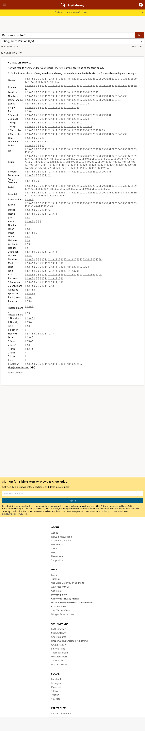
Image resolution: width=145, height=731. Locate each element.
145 (85, 167)
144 (80, 167)
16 (62, 78)
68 (115, 158)
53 (67, 158)
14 (55, 78)
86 (61, 161)
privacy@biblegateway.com (14, 513)
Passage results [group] (12, 53)
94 (86, 161)
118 (76, 164)
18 (68, 78)
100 (106, 161)
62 (96, 158)
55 (73, 158)
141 (67, 167)
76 (29, 161)
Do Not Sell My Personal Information (71, 602)
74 (134, 158)
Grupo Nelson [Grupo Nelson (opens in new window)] (58, 644)
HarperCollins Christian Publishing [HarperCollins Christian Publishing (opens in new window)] (69, 640)
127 (116, 164)
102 (115, 161)
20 (74, 78)
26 (94, 78)
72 (127, 158)
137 (49, 167)
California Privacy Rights (65, 598)
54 (70, 158)
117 (71, 164)
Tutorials (55, 578)
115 (62, 164)
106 (133, 161)
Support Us (57, 560)
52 (64, 158)
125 (107, 164)
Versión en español (61, 713)
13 (52, 78)
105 (128, 161)
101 (111, 161)
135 (40, 167)
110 (40, 164)
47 (48, 81)
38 (132, 78)
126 (112, 164)
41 (29, 81)
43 (35, 81)
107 (26, 164)
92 (80, 161)
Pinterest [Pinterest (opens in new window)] (56, 687)
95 (89, 161)
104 (124, 161)
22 (81, 78)
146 (89, 167)
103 (119, 161)
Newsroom (57, 556)
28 (100, 78)
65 (105, 158)
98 (99, 161)
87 (64, 161)
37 (129, 78)
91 (77, 161)
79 (38, 161)
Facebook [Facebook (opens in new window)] (56, 679)
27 (97, 78)
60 (89, 158)
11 (46, 78)
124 (103, 164)
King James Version (18, 367)
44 (38, 81)
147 (94, 167)
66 (108, 158)
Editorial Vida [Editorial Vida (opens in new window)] (58, 648)
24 (87, 78)
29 (103, 78)
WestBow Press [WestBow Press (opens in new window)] (59, 656)
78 (35, 161)
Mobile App (57, 544)
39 (135, 78)
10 (43, 78)
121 (89, 164)
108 (31, 164)
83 (51, 161)
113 (53, 164)
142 (71, 167)
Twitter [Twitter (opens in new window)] (55, 694)
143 (76, 167)
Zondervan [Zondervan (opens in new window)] (57, 660)
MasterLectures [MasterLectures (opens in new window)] (59, 664)
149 (103, 167)
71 (124, 158)
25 (90, 78)
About (54, 532)
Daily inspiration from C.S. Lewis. (72, 12)
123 (98, 164)
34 (119, 78)
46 (45, 81)
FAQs (54, 575)
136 (44, 167)
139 (58, 167)
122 (94, 164)
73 (131, 158)
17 (65, 78)
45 (41, 81)
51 (61, 158)
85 (57, 161)
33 (116, 78)
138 (53, 167)
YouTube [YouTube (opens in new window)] (55, 698)
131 (134, 164)
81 (45, 161)
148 (98, 167)
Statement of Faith (61, 540)
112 (49, 164)
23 (84, 78)
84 (54, 161)
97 (96, 161)
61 (92, 158)
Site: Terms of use (60, 610)
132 (26, 167)
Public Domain (15, 372)
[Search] (139, 35)
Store (54, 548)
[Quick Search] (67, 35)
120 (85, 164)
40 (26, 81)
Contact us (57, 590)
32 (113, 78)
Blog (53, 552)
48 (51, 81)
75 (26, 161)
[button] (141, 5)
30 (106, 78)
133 (31, 167)
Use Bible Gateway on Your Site (67, 582)
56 (77, 158)
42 (32, 81)
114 (58, 164)
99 (102, 161)
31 (109, 78)
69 (118, 158)
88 (67, 161)
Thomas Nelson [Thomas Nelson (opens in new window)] (59, 652)
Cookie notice (58, 606)
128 (120, 164)
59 (86, 158)
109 (35, 164)
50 (57, 81)
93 (83, 161)
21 (78, 78)
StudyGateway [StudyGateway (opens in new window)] (58, 632)
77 (32, 161)
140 (62, 167)
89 (70, 161)
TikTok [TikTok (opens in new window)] (54, 691)
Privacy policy (59, 594)
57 (80, 158)
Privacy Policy (108, 511)
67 (112, 158)
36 (125, 78)
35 (122, 78)
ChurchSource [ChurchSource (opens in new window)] (58, 636)
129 (125, 164)
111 (44, 164)
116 (67, 164)
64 (102, 158)
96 (92, 161)
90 (73, 161)
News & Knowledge (61, 536)
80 (41, 161)
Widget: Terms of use (62, 614)
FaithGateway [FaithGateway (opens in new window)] (58, 629)
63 (99, 158)
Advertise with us (60, 586)
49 (54, 81)
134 (35, 167)
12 (49, 78)
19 (71, 78)
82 (48, 161)
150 (107, 167)
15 (58, 78)
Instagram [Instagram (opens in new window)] (56, 683)
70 (121, 158)
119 (80, 164)
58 (83, 158)
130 (130, 164)
